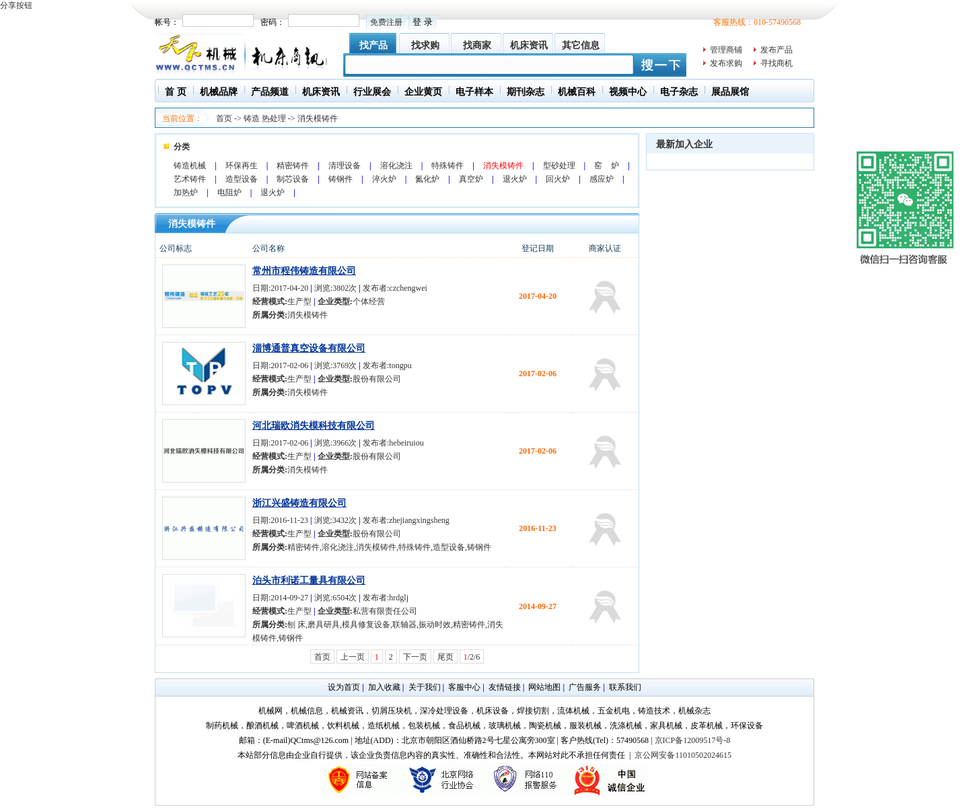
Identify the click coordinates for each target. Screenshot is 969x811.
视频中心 (628, 92)
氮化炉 (427, 179)
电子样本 (474, 92)
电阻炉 (229, 192)
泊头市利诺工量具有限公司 (308, 580)
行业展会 (372, 92)
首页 (224, 118)
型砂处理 (559, 165)
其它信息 (581, 45)
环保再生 (241, 165)
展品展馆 (730, 92)
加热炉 (186, 192)
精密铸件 (293, 165)
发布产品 (776, 50)
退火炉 (515, 179)
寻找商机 (776, 63)
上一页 (352, 657)
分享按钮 (16, 5)
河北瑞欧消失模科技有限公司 (313, 426)
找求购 (425, 45)
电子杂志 (679, 92)
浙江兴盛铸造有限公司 (299, 503)
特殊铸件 (447, 165)
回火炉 (558, 179)
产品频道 (270, 92)
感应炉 (601, 179)
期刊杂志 (525, 92)
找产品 (373, 45)
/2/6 (472, 657)
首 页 (175, 92)
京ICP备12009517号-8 (693, 740)
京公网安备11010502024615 (683, 755)
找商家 (477, 45)
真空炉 (471, 179)
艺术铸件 (190, 179)
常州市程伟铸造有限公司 (304, 271)
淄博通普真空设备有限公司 (308, 348)
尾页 (445, 657)
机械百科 (577, 92)
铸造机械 (190, 165)
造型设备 (241, 179)
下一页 (415, 657)
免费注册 (386, 22)
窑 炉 (606, 165)
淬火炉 (384, 179)
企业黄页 (423, 92)
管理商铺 (726, 50)
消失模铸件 (317, 118)
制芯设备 (293, 179)
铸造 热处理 (265, 118)
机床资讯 (529, 45)
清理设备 (344, 165)
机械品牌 (219, 92)
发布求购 (726, 63)
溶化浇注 (396, 165)
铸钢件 (340, 179)
